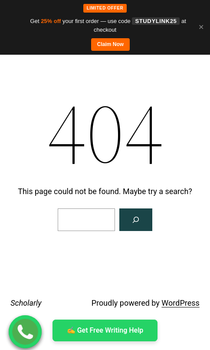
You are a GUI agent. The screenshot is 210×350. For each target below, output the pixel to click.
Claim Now (110, 44)
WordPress (180, 302)
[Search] (135, 219)
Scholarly (25, 302)
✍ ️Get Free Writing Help (105, 330)
